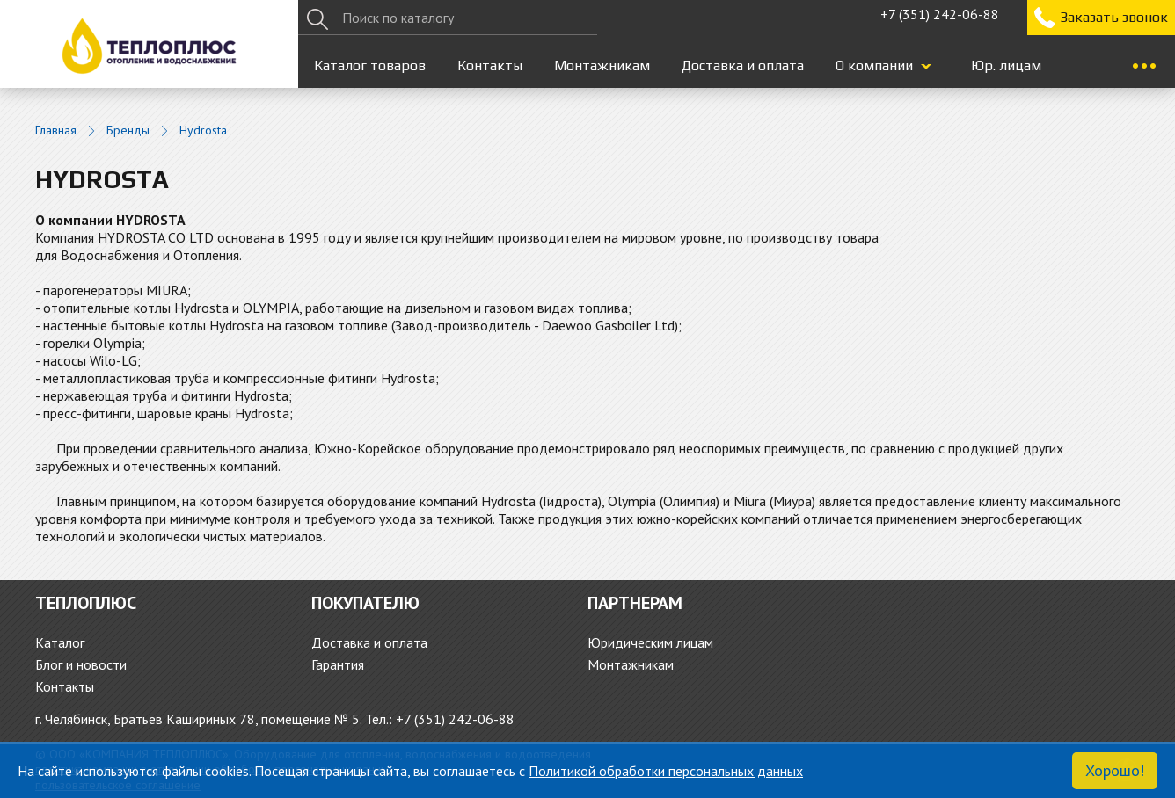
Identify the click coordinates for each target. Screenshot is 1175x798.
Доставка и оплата (743, 65)
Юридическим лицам (650, 642)
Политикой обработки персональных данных (666, 771)
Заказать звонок (1114, 17)
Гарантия (337, 664)
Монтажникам (602, 65)
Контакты (489, 65)
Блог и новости (81, 664)
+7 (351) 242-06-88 (939, 14)
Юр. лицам (1006, 65)
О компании (874, 65)
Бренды (128, 130)
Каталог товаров (370, 65)
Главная (56, 130)
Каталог (59, 642)
